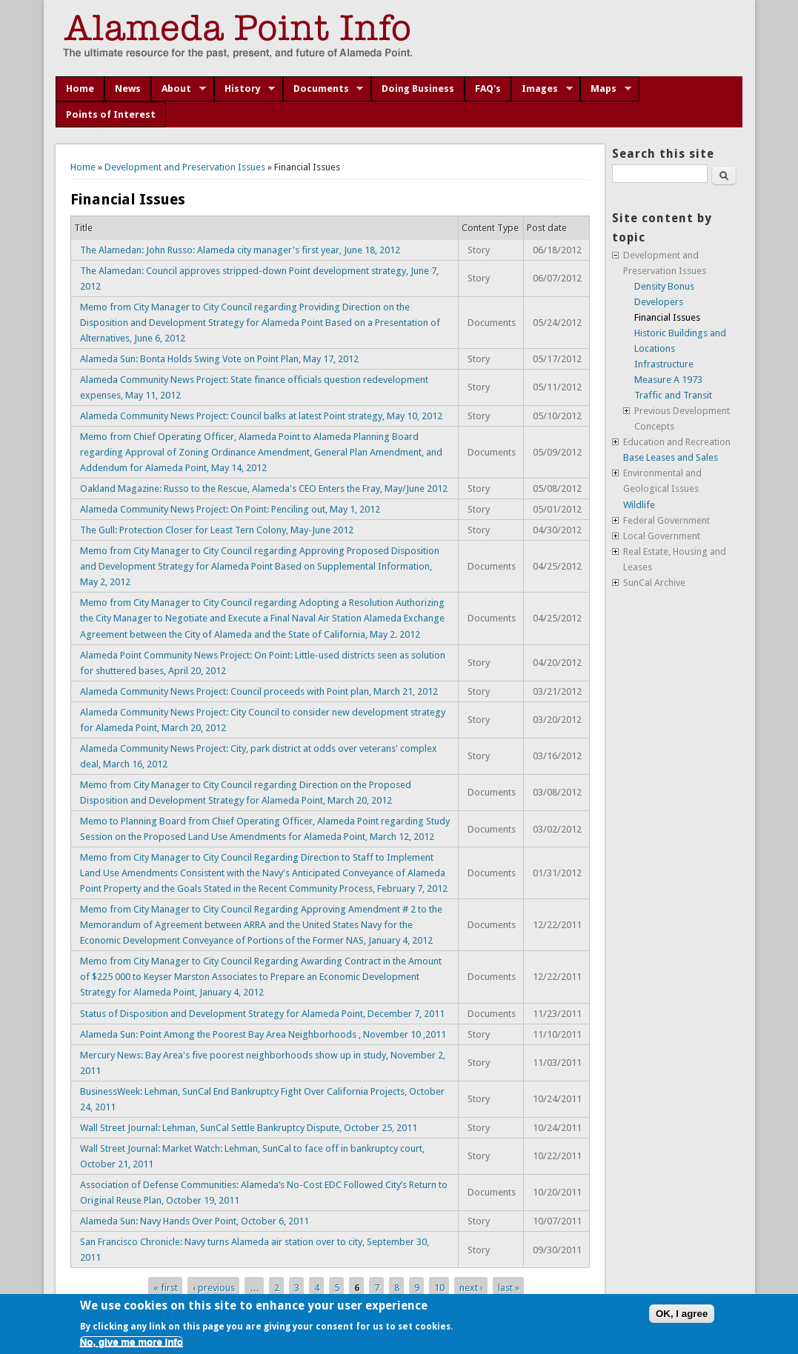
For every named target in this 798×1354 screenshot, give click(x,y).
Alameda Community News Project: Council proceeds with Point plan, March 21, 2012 (259, 691)
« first (165, 1287)
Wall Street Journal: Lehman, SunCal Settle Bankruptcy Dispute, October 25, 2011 (248, 1127)
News (128, 88)
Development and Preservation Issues (184, 167)
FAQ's (488, 88)
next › (471, 1287)
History (245, 89)
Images (542, 89)
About (178, 89)
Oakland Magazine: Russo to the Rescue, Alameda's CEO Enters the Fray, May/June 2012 (264, 488)
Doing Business (418, 88)
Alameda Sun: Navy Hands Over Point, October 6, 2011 (194, 1221)
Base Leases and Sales (670, 457)
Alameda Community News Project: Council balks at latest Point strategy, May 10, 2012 (261, 415)
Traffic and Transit (673, 395)
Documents (323, 89)
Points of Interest (111, 114)
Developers (658, 301)
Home (80, 88)
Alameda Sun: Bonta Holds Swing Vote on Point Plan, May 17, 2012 (219, 358)
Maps (605, 89)
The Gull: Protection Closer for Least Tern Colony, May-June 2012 (216, 530)
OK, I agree (682, 1313)
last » (508, 1287)
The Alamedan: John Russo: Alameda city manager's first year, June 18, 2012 (240, 250)
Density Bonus (664, 286)
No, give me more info (131, 1341)
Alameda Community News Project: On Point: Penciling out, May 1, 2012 (230, 509)
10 (439, 1287)
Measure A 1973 (668, 379)
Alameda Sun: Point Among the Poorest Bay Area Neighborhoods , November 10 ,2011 (263, 1034)
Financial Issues (667, 317)
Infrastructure (664, 364)
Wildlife (639, 504)
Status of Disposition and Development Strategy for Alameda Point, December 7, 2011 (262, 1013)
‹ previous (214, 1287)
